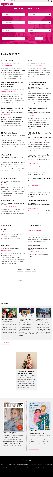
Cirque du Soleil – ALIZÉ (36, 225)
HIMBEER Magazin (19, 471)
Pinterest (49, 1)
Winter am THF (6, 155)
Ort (39, 27)
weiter (28, 269)
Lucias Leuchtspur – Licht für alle (12, 108)
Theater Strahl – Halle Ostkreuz (35, 65)
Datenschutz (30, 467)
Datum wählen (7, 14)
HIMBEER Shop (31, 471)
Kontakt (14, 467)
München (12, 1)
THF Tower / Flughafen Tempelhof (9, 160)
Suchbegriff (13, 35)
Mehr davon (5, 342)
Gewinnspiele (48, 464)
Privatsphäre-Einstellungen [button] (43, 467)
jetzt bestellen (33, 447)
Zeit (39, 19)
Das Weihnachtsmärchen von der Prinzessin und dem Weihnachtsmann (12, 84)
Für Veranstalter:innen (36, 464)
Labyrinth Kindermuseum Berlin (35, 91)
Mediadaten (12, 464)
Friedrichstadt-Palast (6, 250)
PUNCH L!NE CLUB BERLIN (7, 138)
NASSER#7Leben (7, 60)
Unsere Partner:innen (22, 464)
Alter (13, 19)
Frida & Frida (5, 245)
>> (34, 269)
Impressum (21, 467)
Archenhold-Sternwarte (6, 184)
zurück (20, 269)
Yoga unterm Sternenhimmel (37, 108)
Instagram (51, 1)
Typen (30, 60)
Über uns (3, 464)
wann (13, 11)
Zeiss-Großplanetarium (33, 115)
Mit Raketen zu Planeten (9, 178)
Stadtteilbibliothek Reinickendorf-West (36, 252)
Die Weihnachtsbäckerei (9, 133)
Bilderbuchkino (6, 225)
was (39, 11)
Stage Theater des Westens (34, 185)
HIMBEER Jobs (8, 471)
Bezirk (14, 27)
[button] (39, 14)
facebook (46, 1)
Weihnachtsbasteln (7, 200)
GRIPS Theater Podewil (6, 65)
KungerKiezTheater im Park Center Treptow (38, 140)
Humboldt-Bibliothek (6, 231)
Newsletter (6, 467)
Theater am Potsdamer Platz (34, 230)
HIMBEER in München (43, 471)
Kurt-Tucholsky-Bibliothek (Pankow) (9, 206)
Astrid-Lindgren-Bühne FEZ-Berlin (9, 91)
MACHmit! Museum (5, 114)
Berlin (5, 1)
